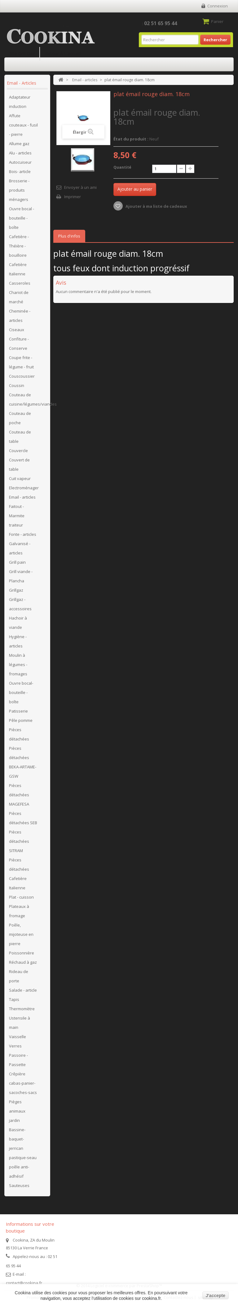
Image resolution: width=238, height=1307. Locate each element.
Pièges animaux (17, 1106)
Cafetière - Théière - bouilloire (19, 246)
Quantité (122, 167)
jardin (14, 1120)
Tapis (14, 999)
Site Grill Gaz (22, 53)
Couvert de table (19, 464)
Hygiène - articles (18, 641)
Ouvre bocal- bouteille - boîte (21, 692)
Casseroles (19, 283)
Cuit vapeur (20, 478)
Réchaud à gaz (23, 962)
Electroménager (24, 488)
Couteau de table (20, 436)
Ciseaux (16, 329)
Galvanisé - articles (19, 548)
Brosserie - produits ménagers (19, 190)
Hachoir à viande (18, 622)
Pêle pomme (21, 720)
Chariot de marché (19, 297)
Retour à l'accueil (63, 53)
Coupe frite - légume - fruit (21, 362)
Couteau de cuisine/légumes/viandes (28, 399)
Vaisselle (17, 1036)
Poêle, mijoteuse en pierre (21, 934)
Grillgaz (16, 590)
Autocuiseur (20, 162)
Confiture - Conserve (19, 343)
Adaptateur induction (19, 101)
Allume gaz (19, 143)
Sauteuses (19, 1185)
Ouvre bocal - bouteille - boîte (21, 218)
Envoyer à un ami (80, 187)
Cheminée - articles (19, 315)
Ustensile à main (19, 1022)
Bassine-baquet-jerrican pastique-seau (23, 1143)
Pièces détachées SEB (23, 818)
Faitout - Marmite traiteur (16, 516)
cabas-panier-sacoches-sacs (23, 1087)
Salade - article (23, 990)
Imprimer (72, 196)
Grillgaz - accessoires (20, 604)
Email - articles (22, 497)
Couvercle (18, 450)
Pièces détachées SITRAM (19, 841)
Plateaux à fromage (19, 911)
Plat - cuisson (21, 897)
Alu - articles (20, 153)
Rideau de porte (18, 976)
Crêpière (17, 1074)
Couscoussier (22, 376)
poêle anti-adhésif (19, 1171)
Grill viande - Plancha (21, 576)
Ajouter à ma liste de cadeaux (156, 206)
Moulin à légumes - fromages (18, 664)
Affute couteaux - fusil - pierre (23, 125)
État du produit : (130, 139)
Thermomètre (22, 1008)
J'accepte (215, 1295)
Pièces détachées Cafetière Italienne (19, 874)
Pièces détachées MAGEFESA (19, 795)
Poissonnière (21, 953)
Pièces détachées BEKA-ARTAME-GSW (22, 762)
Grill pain (17, 562)
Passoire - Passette (18, 1059)
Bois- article (20, 171)
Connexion (217, 6)
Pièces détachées (19, 734)
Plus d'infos (69, 236)
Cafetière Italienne (18, 269)
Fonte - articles (22, 534)
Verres (15, 1046)
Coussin (16, 385)
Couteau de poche (20, 418)
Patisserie (18, 711)
